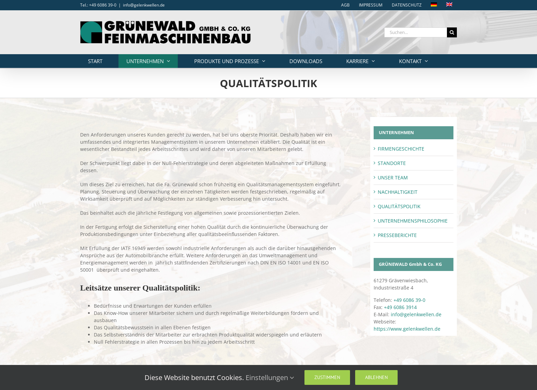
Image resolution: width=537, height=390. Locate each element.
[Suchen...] (415, 32)
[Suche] (452, 32)
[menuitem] (433, 5)
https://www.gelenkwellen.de (407, 329)
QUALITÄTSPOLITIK (399, 206)
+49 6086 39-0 (409, 300)
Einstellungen (270, 377)
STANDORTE (392, 163)
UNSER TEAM (393, 177)
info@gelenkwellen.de (144, 5)
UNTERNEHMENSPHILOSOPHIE (413, 220)
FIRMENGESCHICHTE (401, 148)
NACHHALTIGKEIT (397, 192)
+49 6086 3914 (400, 307)
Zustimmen (327, 377)
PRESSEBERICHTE (397, 235)
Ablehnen (376, 377)
